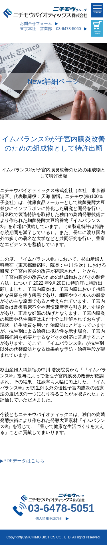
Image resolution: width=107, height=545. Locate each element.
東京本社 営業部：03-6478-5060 (50, 28)
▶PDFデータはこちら (22, 460)
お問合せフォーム (36, 23)
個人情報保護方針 (49, 518)
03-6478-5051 (61, 508)
